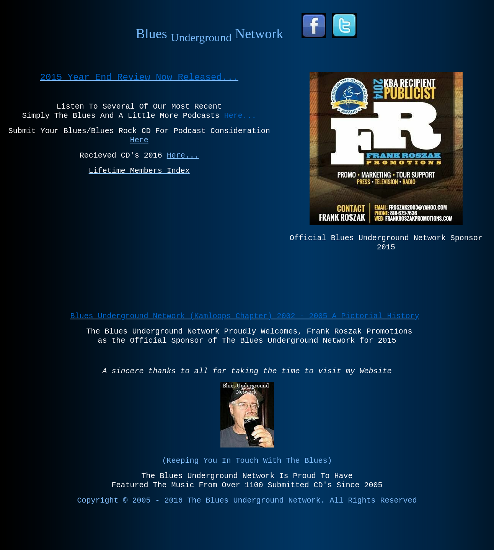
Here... (183, 155)
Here (139, 140)
